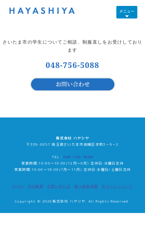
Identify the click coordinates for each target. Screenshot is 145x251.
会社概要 (35, 186)
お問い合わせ (59, 186)
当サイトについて (117, 186)
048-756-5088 (73, 65)
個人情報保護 (86, 186)
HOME (18, 186)
